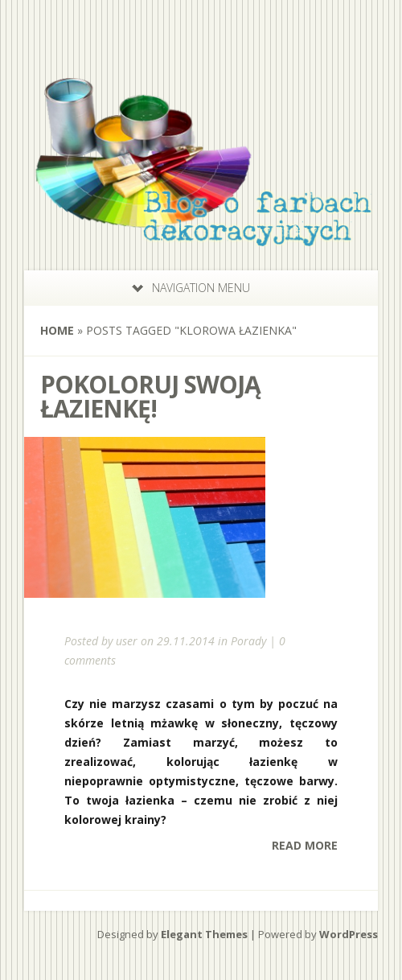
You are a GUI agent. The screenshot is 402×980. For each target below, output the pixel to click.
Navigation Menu (191, 287)
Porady (248, 641)
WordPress (348, 934)
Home (57, 330)
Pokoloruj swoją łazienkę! (150, 396)
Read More (305, 845)
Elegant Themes (204, 934)
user (126, 641)
